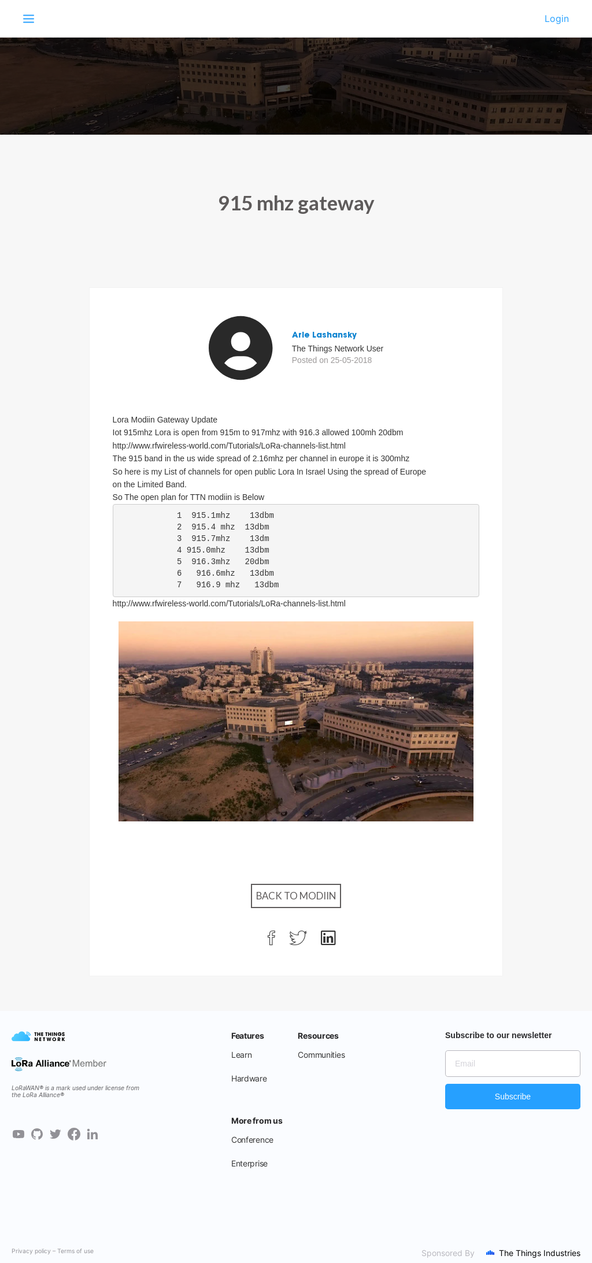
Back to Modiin (296, 896)
